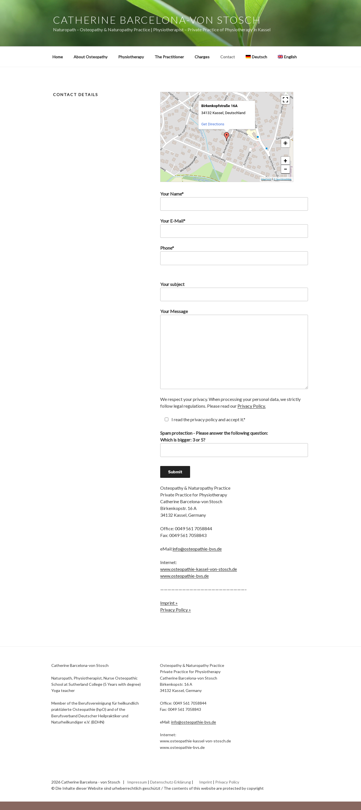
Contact (227, 56)
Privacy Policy (227, 782)
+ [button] (285, 160)
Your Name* (234, 201)
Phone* (234, 255)
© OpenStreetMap (283, 179)
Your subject (234, 291)
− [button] (285, 169)
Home (57, 56)
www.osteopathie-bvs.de (184, 575)
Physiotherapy (131, 56)
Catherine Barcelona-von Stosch (157, 20)
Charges (202, 56)
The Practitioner (169, 56)
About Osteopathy (90, 56)
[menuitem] (256, 57)
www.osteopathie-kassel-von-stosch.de (198, 569)
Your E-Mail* (234, 228)
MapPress (266, 179)
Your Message (234, 349)
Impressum (137, 782)
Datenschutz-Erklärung (170, 782)
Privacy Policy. (251, 406)
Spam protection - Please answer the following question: (234, 454)
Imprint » (169, 602)
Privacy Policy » (175, 609)
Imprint (205, 782)
